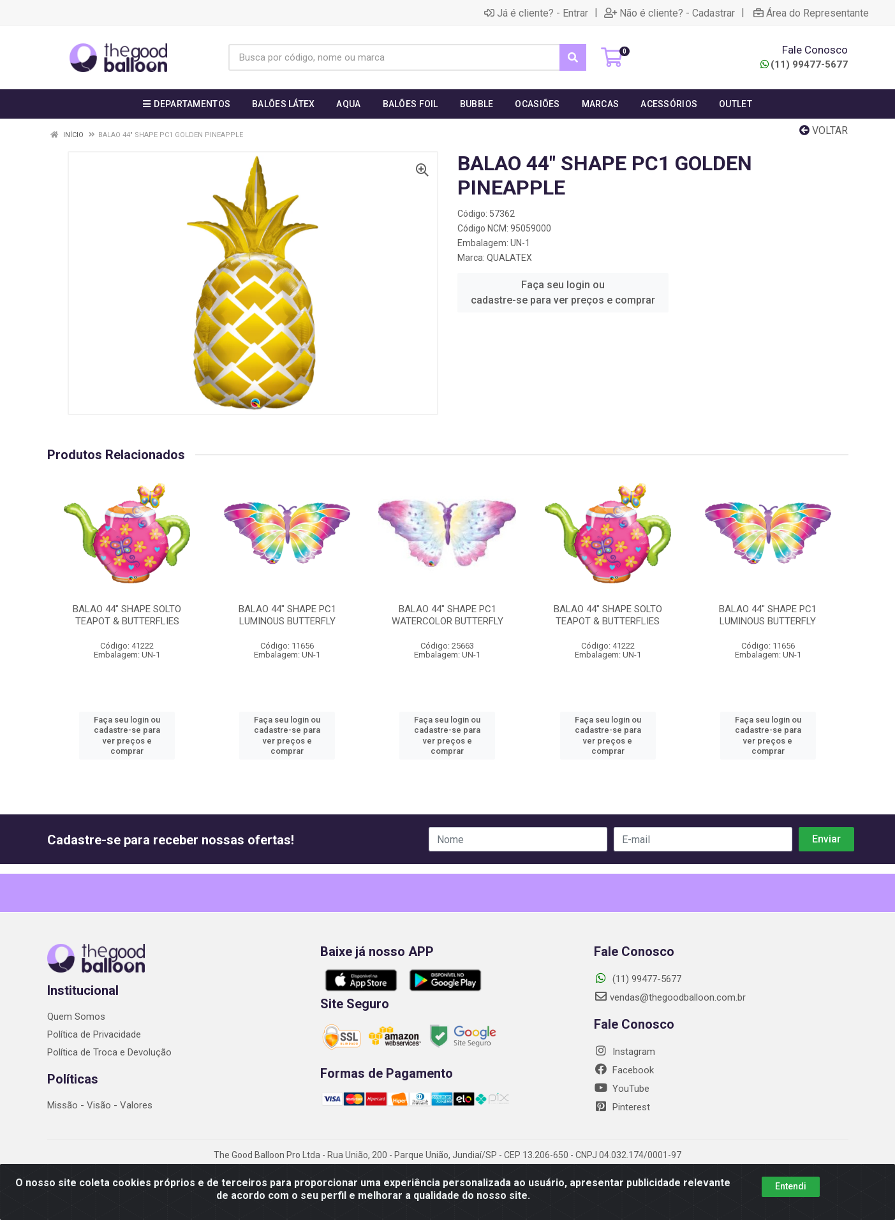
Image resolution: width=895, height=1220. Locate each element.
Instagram (624, 1051)
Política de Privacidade (94, 1034)
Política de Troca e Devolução (109, 1052)
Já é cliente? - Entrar (536, 13)
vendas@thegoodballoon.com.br (670, 997)
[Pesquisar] (572, 57)
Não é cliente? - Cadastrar (669, 13)
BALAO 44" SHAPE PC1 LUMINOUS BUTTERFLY (287, 615)
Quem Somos (76, 1016)
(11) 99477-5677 (804, 64)
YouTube (621, 1088)
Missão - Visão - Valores (99, 1105)
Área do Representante (811, 13)
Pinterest (622, 1107)
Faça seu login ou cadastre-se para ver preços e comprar (563, 292)
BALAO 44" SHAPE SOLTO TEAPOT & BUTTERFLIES (127, 615)
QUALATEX (509, 258)
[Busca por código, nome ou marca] (394, 57)
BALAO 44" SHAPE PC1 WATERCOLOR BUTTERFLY (447, 615)
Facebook (624, 1070)
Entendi (790, 1186)
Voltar (823, 130)
